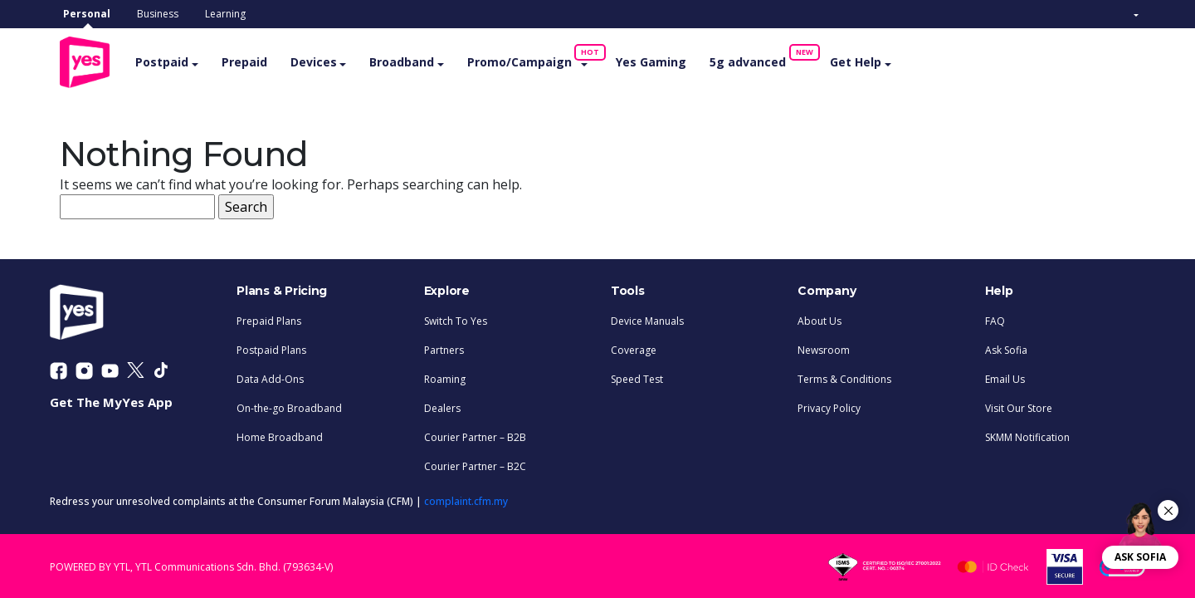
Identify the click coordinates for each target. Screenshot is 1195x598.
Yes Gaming (670, 60)
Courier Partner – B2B (475, 435)
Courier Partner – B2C (475, 464)
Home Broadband (280, 435)
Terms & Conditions (844, 377)
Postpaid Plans (271, 348)
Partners (444, 348)
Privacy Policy (829, 406)
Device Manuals (647, 318)
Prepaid (263, 60)
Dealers (442, 406)
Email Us (1005, 377)
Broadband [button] (421, 60)
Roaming (445, 377)
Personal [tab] (86, 14)
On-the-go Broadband (289, 406)
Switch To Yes (455, 318)
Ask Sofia (1006, 348)
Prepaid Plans (269, 318)
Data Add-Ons (270, 377)
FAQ (995, 318)
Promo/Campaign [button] (544, 56)
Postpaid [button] (181, 60)
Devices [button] (333, 60)
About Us (819, 318)
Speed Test (637, 377)
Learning (225, 14)
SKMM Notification (1027, 435)
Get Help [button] (874, 60)
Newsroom (823, 348)
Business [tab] (157, 14)
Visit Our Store (1018, 406)
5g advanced (773, 56)
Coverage (633, 348)
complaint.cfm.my (466, 499)
